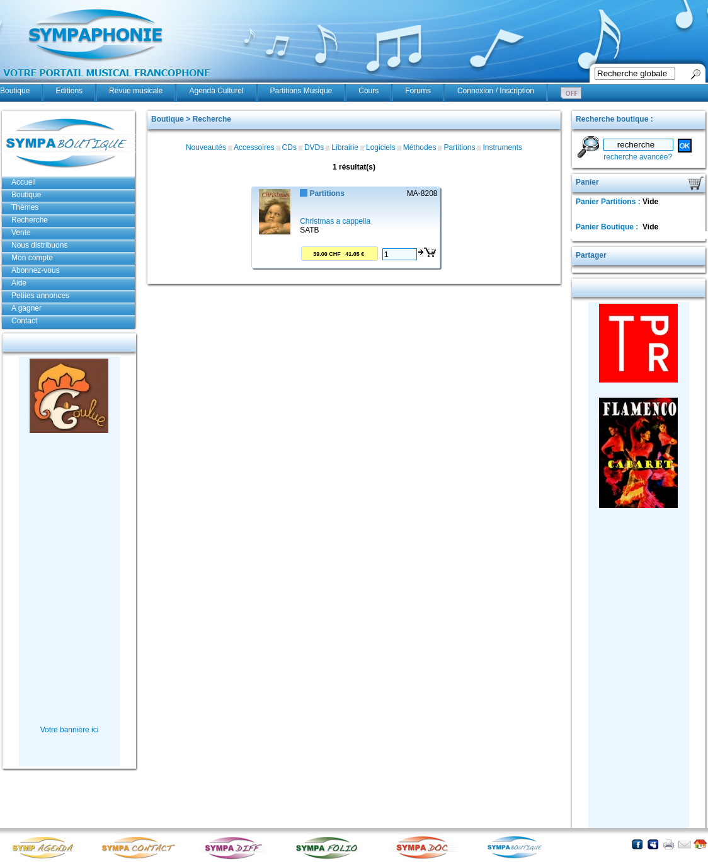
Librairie (344, 147)
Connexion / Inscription (495, 90)
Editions (69, 90)
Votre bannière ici (69, 729)
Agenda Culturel (216, 90)
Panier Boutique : (608, 226)
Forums (418, 90)
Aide (18, 283)
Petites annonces (40, 295)
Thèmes (24, 207)
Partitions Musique (301, 90)
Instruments (502, 147)
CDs (289, 147)
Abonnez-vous (35, 270)
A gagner (26, 308)
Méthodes (420, 147)
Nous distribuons (39, 245)
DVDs (314, 147)
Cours (368, 90)
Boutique (15, 90)
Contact (24, 320)
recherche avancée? (637, 157)
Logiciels (381, 147)
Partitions (459, 147)
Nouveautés (206, 147)
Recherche (29, 220)
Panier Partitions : (609, 201)
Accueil (23, 182)
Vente (21, 232)
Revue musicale (136, 90)
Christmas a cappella (335, 221)
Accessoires (254, 147)
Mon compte (32, 257)
